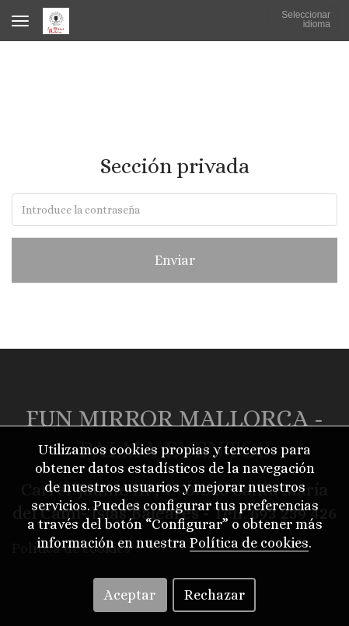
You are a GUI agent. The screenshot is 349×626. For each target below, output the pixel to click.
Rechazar (214, 595)
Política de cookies (249, 543)
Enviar (175, 260)
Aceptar (129, 595)
